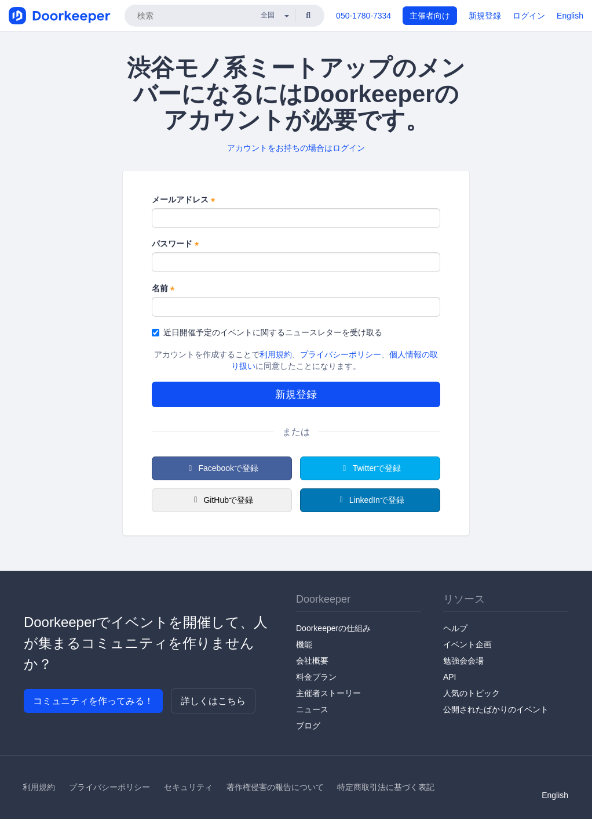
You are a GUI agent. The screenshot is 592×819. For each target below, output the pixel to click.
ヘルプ (455, 628)
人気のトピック (471, 693)
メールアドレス (183, 200)
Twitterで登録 (370, 468)
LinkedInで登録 (370, 500)
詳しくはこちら (213, 701)
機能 (304, 644)
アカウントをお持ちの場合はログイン (296, 148)
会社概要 (312, 660)
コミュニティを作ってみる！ (93, 701)
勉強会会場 (463, 660)
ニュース (312, 709)
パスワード (175, 244)
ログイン (529, 15)
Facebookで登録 (221, 468)
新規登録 (485, 15)
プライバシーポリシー (340, 354)
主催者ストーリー (328, 693)
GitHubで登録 (222, 500)
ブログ (308, 725)
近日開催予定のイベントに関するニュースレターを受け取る (267, 332)
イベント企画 (467, 644)
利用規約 (276, 354)
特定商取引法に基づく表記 (385, 787)
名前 (163, 289)
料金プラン (316, 677)
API (449, 677)
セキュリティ (188, 787)
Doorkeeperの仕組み (333, 628)
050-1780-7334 (363, 15)
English (570, 15)
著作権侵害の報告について (275, 787)
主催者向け (430, 15)
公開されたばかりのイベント (496, 709)
